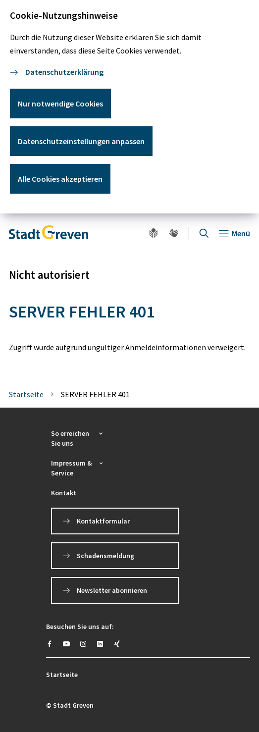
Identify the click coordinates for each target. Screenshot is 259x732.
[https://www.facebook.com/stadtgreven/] (49, 643)
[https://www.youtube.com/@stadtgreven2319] (66, 643)
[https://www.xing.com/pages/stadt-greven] (116, 643)
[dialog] (129, 106)
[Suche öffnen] (204, 233)
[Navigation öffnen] (234, 233)
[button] (78, 438)
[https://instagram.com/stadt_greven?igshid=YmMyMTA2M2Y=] (83, 643)
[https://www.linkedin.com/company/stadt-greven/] (100, 643)
